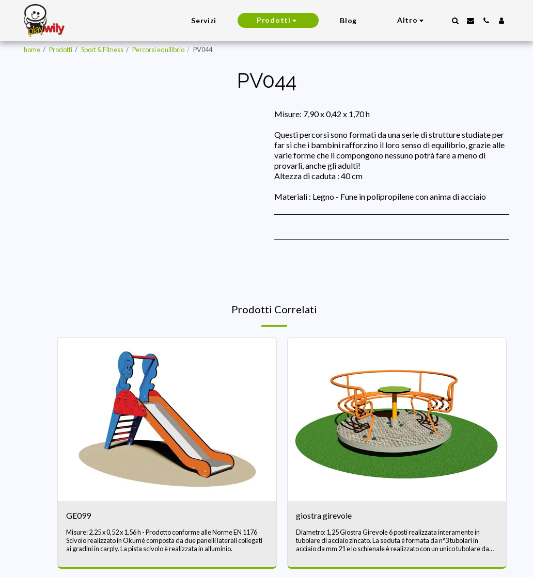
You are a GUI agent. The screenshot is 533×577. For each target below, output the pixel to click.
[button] (455, 20)
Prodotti (60, 49)
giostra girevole (324, 515)
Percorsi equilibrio (158, 49)
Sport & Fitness (102, 49)
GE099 (78, 515)
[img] (167, 419)
